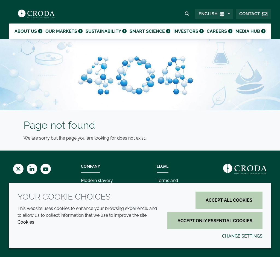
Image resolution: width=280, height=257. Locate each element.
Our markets (65, 37)
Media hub (250, 37)
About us (29, 37)
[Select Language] (214, 15)
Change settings (242, 236)
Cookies (26, 222)
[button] (253, 15)
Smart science (149, 37)
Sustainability (106, 37)
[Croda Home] (36, 15)
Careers (219, 37)
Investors (187, 37)
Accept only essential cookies (214, 220)
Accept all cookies (229, 200)
